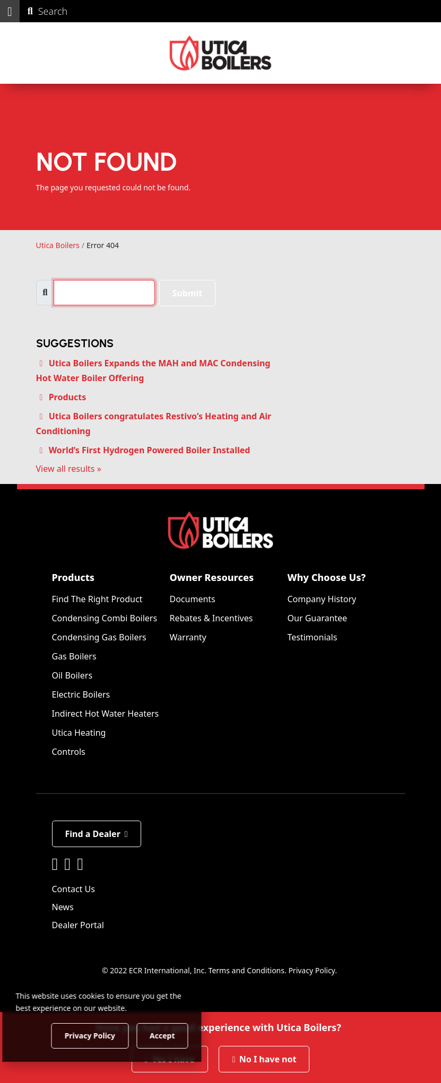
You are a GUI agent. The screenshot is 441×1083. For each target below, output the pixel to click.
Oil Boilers (72, 675)
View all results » (68, 468)
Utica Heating (79, 732)
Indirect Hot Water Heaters (105, 713)
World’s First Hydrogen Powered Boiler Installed (149, 450)
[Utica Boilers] (220, 53)
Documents (192, 599)
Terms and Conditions (246, 970)
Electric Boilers (81, 694)
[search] (104, 292)
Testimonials (313, 637)
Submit (187, 293)
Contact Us (73, 889)
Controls (68, 752)
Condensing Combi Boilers (105, 618)
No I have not (264, 1059)
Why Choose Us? (327, 577)
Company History (322, 599)
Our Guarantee (318, 618)
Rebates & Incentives (211, 618)
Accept (181, 1035)
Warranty (188, 637)
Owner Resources (212, 577)
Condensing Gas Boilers (99, 637)
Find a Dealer (96, 834)
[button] (10, 11)
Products (68, 397)
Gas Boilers (74, 656)
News (63, 907)
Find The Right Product (97, 599)
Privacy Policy (311, 970)
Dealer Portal (78, 925)
